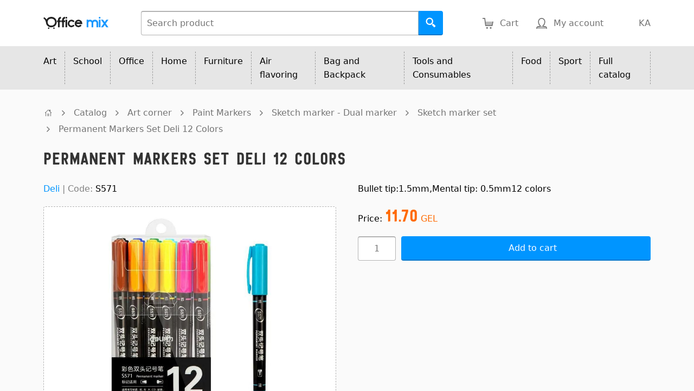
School (87, 61)
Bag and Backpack (344, 68)
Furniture (223, 61)
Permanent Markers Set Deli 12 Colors (141, 129)
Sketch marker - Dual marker (334, 113)
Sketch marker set (456, 113)
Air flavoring (279, 68)
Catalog (90, 113)
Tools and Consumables (442, 68)
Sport (570, 61)
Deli (51, 189)
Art (49, 61)
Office (131, 61)
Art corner (149, 113)
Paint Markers (221, 113)
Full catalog (615, 68)
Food (531, 61)
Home (174, 61)
